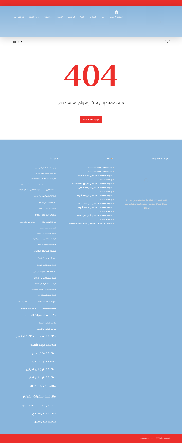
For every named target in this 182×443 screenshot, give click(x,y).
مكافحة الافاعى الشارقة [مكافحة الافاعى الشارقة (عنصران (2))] (25, 302)
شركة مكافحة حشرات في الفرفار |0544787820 (92, 183)
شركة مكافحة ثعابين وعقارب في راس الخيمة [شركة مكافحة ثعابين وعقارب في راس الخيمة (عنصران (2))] (44, 289)
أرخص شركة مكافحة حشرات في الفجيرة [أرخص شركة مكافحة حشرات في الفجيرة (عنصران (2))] (45, 168)
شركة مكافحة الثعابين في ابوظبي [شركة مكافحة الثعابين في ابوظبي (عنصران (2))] (46, 244)
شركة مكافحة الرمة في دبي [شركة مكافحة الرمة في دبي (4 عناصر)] (44, 271)
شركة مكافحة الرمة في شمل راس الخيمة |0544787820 (94, 217)
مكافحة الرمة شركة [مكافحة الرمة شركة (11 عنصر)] (43, 344)
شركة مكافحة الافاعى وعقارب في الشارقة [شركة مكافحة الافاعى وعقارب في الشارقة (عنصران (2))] (44, 239)
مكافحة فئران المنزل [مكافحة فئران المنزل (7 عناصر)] (45, 422)
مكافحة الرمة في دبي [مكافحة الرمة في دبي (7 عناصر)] (44, 353)
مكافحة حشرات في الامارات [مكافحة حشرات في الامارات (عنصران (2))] (48, 406)
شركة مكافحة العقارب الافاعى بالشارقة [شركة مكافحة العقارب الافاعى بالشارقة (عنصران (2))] (45, 284)
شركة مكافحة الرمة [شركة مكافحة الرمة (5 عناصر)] (47, 258)
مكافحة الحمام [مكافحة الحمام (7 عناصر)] (48, 336)
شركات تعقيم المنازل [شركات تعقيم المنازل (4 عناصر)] (47, 202)
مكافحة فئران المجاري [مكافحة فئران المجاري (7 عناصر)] (44, 414)
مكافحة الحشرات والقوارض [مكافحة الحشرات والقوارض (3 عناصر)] (46, 329)
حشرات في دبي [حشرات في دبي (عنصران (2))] (25, 184)
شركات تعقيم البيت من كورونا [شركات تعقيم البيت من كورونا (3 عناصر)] (29, 190)
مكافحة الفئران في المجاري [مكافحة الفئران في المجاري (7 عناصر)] (41, 369)
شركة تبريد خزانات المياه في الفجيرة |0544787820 (90, 223)
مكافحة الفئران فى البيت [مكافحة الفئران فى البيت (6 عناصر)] (43, 362)
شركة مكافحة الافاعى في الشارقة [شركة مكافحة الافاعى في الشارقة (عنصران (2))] (46, 234)
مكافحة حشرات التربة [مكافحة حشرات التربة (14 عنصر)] (41, 386)
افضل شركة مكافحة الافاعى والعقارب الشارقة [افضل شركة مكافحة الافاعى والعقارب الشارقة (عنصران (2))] (43, 179)
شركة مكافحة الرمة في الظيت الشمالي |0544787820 (95, 189)
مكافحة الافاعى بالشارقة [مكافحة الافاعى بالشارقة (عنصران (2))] (49, 308)
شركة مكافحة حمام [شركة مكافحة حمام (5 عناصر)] (46, 302)
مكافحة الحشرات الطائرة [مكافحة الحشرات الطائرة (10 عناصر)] (40, 315)
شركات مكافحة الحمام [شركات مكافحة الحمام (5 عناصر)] (45, 215)
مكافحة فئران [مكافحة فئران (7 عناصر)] (27, 406)
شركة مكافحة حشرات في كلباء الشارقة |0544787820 (95, 209)
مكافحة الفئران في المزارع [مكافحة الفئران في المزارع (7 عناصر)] (42, 377)
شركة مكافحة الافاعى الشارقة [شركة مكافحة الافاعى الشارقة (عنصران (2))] (47, 228)
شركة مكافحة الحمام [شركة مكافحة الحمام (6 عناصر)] (45, 251)
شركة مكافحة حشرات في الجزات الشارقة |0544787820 (94, 197)
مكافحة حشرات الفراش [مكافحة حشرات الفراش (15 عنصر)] (38, 396)
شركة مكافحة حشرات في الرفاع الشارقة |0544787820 (95, 177)
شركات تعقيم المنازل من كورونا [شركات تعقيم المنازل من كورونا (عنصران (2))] (47, 209)
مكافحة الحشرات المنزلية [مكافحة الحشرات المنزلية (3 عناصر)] (47, 323)
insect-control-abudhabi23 (100, 171)
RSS (109, 159)
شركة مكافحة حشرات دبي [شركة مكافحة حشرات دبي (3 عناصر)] (46, 295)
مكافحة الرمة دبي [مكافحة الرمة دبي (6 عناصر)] (25, 336)
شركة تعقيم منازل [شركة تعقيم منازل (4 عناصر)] (48, 222)
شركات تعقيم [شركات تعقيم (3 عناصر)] (51, 190)
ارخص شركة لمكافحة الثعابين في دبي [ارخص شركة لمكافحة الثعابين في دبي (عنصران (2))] (45, 173)
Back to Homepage (91, 119)
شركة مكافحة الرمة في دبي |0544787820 (94, 203)
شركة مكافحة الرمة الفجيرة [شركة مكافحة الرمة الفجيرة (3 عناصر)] (46, 265)
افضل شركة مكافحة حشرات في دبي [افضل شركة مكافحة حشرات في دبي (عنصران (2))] (46, 184)
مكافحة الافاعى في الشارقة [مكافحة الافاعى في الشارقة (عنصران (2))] (28, 308)
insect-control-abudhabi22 (100, 167)
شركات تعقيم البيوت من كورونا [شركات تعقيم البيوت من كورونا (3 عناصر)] (45, 196)
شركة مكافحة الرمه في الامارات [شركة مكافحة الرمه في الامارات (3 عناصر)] (45, 278)
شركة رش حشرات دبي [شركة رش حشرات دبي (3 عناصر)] (27, 222)
